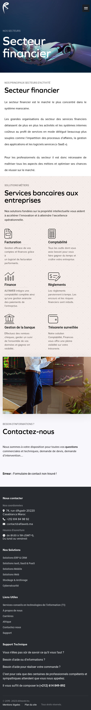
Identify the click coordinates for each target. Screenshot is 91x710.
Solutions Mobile (12, 569)
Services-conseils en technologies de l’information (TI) (34, 605)
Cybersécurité (11, 585)
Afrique (7, 621)
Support (7, 632)
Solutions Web (11, 574)
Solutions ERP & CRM (15, 557)
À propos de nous (12, 610)
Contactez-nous (12, 627)
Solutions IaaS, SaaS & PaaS (19, 563)
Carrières (8, 616)
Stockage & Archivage (15, 580)
